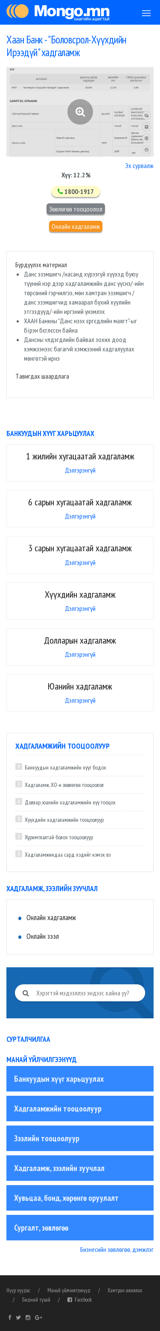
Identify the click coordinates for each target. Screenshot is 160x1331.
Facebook (79, 1299)
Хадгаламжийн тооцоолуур (58, 1108)
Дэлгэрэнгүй (80, 470)
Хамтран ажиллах (125, 1290)
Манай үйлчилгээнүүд (68, 1290)
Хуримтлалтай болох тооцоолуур (59, 837)
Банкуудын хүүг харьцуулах (59, 1079)
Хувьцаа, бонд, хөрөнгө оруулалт (66, 1198)
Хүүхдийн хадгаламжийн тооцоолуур (64, 820)
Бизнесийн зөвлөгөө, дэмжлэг (117, 1249)
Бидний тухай (36, 1299)
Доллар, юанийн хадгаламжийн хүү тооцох (70, 802)
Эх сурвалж (139, 165)
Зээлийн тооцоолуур (46, 1138)
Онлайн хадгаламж (76, 226)
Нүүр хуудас (18, 1290)
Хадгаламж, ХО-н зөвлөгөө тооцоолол (64, 785)
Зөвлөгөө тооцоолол (75, 209)
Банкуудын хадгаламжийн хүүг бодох (65, 767)
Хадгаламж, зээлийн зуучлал (59, 1168)
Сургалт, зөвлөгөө (41, 1228)
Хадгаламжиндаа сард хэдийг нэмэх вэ (68, 854)
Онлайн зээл (42, 936)
